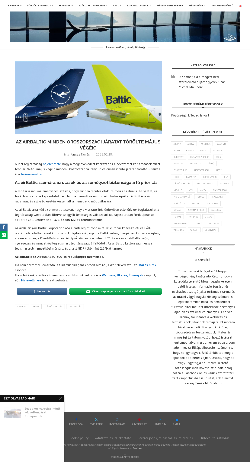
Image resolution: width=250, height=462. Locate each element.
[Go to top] (125, 456)
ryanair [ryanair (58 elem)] (196, 203)
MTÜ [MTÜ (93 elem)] (191, 190)
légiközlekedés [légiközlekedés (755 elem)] (182, 183)
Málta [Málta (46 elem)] (203, 190)
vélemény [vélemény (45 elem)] (214, 223)
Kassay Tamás (80, 154)
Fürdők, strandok (39, 5)
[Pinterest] (139, 422)
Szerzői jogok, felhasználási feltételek (165, 438)
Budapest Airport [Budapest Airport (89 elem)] (199, 157)
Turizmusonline (31, 174)
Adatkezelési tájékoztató (113, 438)
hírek (36, 306)
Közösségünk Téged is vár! (190, 115)
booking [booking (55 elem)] (217, 150)
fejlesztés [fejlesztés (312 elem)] (195, 163)
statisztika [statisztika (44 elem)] (212, 203)
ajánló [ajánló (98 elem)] (191, 144)
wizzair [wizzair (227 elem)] (194, 230)
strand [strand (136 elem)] (177, 210)
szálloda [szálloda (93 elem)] (216, 210)
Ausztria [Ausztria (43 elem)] (205, 144)
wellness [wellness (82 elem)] (179, 230)
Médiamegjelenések (170, 5)
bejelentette (52, 164)
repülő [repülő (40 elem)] (200, 196)
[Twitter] (96, 422)
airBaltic (22, 306)
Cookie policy (79, 438)
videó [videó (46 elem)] (199, 223)
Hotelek (64, 5)
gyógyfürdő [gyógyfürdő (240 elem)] (181, 170)
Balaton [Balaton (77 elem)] (221, 144)
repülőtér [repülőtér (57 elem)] (179, 203)
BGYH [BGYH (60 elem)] (203, 150)
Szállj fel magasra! (92, 5)
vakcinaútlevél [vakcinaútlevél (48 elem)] (182, 223)
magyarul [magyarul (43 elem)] (225, 183)
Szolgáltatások (138, 5)
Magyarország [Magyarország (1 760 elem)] (205, 183)
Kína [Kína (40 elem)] (226, 177)
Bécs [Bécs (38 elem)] (218, 157)
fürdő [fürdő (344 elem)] (210, 163)
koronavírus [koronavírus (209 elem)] (210, 177)
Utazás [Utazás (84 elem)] (208, 216)
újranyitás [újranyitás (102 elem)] (210, 230)
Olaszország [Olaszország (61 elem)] (220, 190)
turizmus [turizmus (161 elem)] (193, 216)
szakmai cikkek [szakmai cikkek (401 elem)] (196, 210)
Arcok (117, 5)
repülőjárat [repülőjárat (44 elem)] (217, 196)
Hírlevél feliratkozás (214, 438)
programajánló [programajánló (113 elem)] (182, 196)
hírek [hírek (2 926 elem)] (176, 177)
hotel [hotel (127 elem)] (219, 170)
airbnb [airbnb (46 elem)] (177, 144)
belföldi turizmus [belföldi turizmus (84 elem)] (184, 150)
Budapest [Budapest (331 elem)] (179, 157)
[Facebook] (76, 422)
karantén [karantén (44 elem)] (191, 177)
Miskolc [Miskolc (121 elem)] (178, 190)
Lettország (75, 306)
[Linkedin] (160, 422)
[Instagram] (117, 422)
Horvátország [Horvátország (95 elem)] (202, 170)
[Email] (177, 422)
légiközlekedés (54, 306)
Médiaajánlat (198, 5)
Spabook (13, 5)
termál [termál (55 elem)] (177, 216)
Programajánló (222, 5)
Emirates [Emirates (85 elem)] (178, 163)
